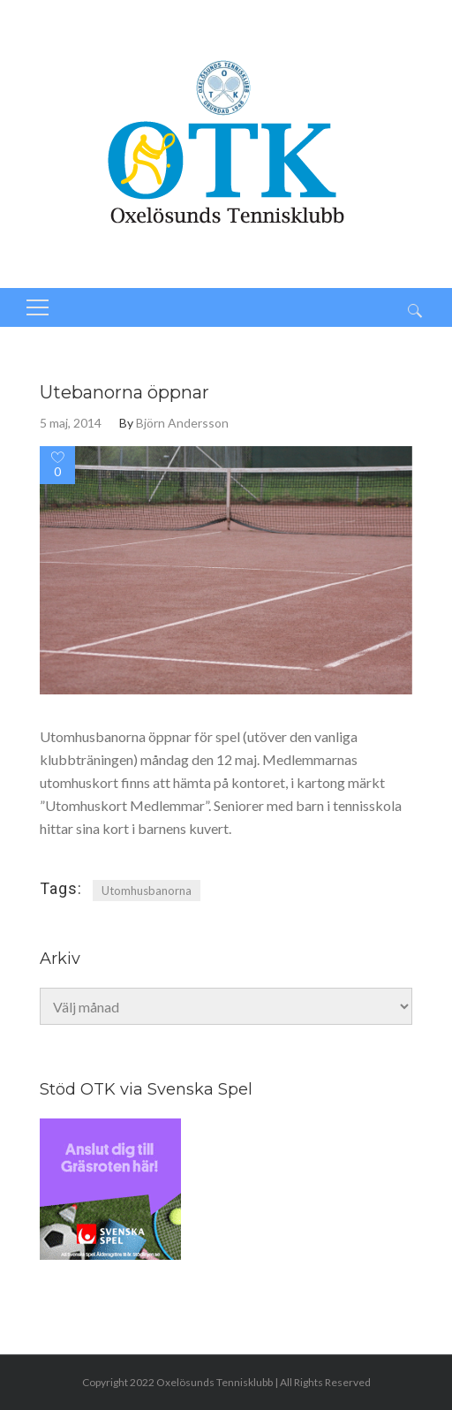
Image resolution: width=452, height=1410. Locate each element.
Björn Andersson (182, 422)
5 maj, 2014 (71, 422)
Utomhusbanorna (147, 890)
